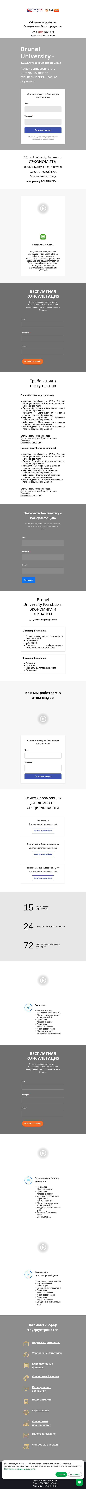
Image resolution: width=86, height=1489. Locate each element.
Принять (61, 1474)
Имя (26, 104)
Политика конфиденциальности (19, 1469)
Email (24, 346)
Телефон (28, 116)
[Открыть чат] (79, 1482)
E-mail (24, 565)
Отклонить (75, 1474)
